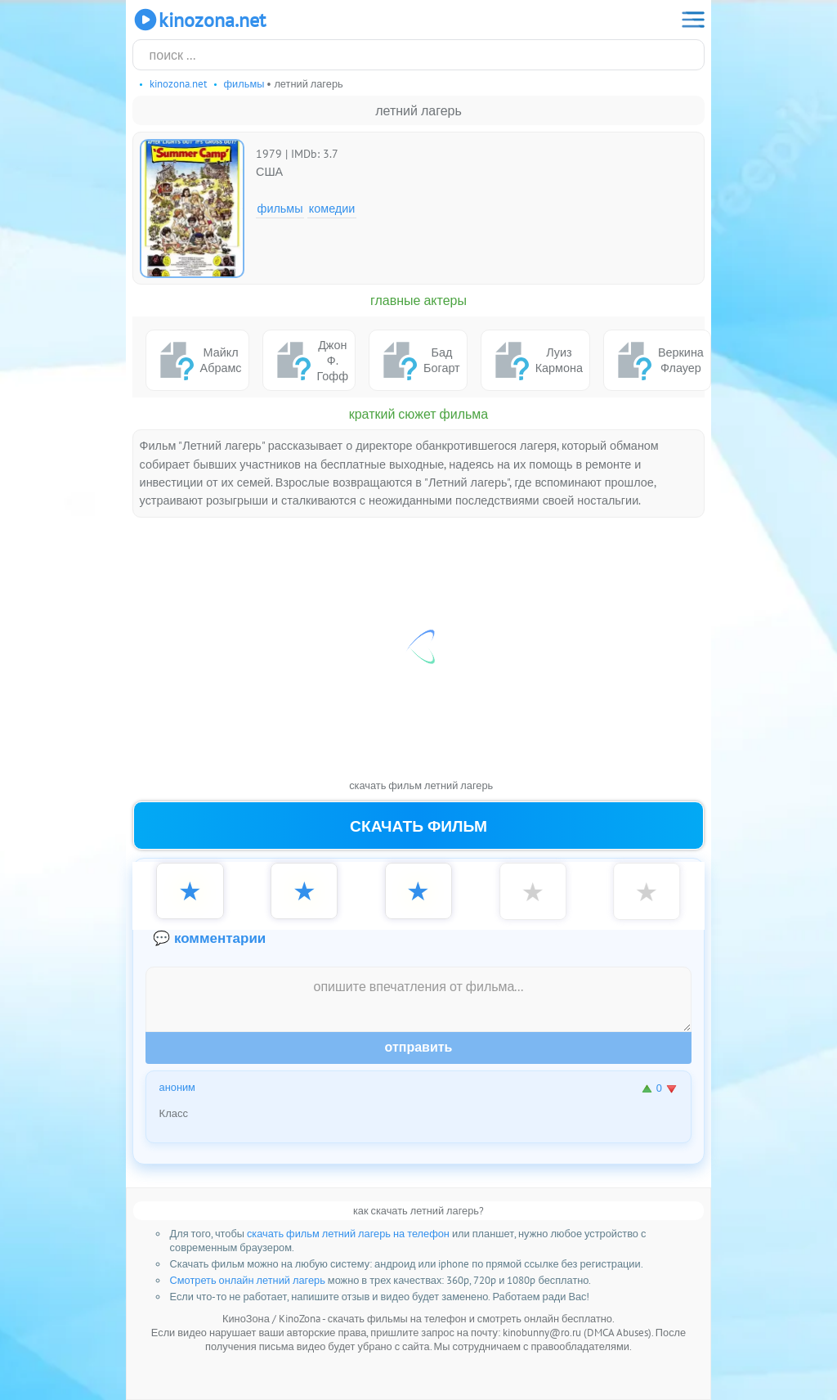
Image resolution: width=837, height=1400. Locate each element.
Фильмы (280, 208)
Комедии (332, 208)
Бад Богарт (418, 359)
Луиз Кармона (535, 359)
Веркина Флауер (657, 359)
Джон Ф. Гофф (309, 360)
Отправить (419, 1047)
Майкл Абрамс (197, 359)
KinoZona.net (199, 20)
